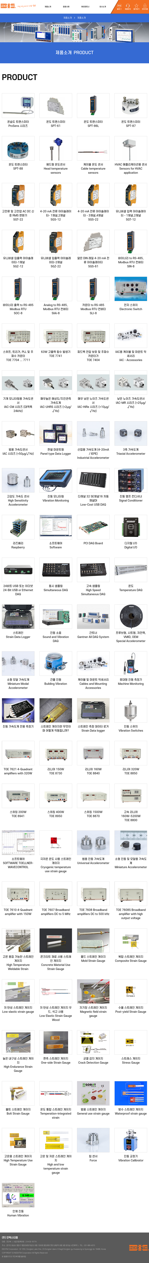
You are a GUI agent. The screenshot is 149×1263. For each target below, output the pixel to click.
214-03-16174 (31, 1242)
